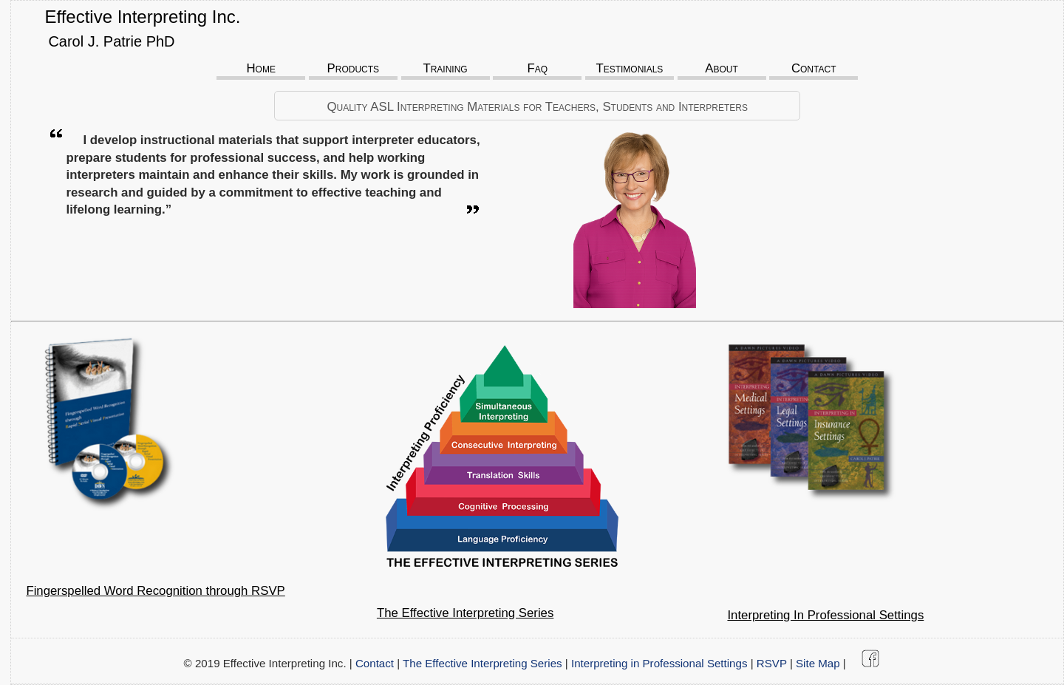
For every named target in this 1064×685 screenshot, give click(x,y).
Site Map (818, 663)
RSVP (772, 663)
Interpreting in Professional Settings (659, 663)
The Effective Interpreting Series (482, 663)
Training (445, 68)
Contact (813, 68)
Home (260, 68)
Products (353, 68)
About (721, 68)
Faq (537, 68)
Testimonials (629, 68)
